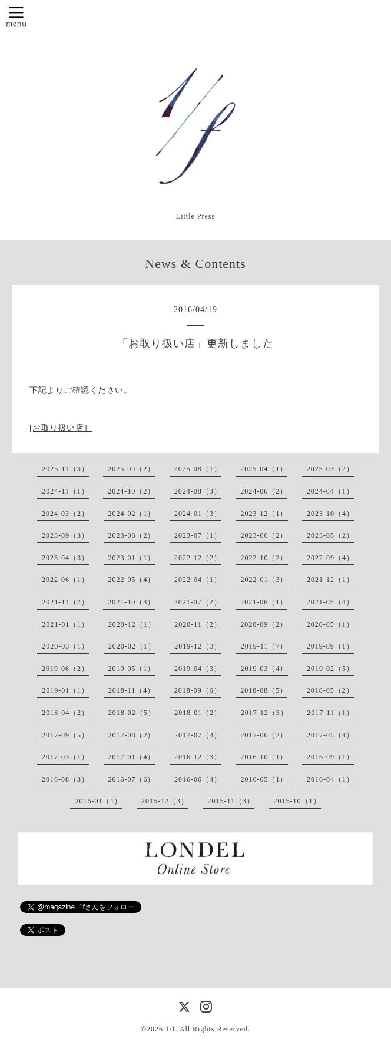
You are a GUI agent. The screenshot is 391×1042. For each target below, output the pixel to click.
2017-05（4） (330, 735)
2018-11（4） (131, 690)
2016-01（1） (98, 801)
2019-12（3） (197, 646)
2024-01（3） (197, 514)
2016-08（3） (65, 779)
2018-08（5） (263, 690)
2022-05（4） (131, 579)
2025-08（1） (197, 469)
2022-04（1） (197, 579)
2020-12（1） (131, 624)
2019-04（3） (197, 668)
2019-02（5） (330, 668)
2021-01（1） (65, 624)
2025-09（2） (131, 469)
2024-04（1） (330, 491)
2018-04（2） (65, 713)
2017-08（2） (131, 735)
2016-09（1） (330, 757)
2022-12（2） (197, 558)
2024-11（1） (65, 491)
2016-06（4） (197, 779)
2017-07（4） (197, 735)
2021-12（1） (330, 579)
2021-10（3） (131, 602)
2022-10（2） (264, 558)
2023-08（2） (131, 535)
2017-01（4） (131, 757)
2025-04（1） (263, 469)
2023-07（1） (197, 535)
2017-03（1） (65, 757)
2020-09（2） (263, 624)
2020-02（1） (131, 646)
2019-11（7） (264, 646)
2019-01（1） (65, 690)
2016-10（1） (264, 757)
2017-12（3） (264, 713)
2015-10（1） (297, 801)
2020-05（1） (330, 624)
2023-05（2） (330, 535)
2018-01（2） (197, 713)
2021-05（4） (330, 602)
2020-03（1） (65, 646)
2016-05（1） (264, 779)
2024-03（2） (65, 514)
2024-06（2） (263, 491)
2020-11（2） (197, 624)
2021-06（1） (263, 602)
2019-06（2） (65, 668)
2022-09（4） (330, 558)
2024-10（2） (131, 491)
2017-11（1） (330, 713)
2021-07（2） (197, 602)
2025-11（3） (65, 469)
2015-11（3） (230, 801)
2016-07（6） (131, 779)
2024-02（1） (131, 514)
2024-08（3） (197, 491)
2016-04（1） (330, 779)
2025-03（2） (330, 469)
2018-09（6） (197, 690)
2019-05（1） (131, 668)
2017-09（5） (65, 735)
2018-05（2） (330, 690)
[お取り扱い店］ (60, 428)
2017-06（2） (264, 735)
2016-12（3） (197, 757)
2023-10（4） (330, 514)
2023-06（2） (264, 535)
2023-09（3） (65, 535)
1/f (170, 1029)
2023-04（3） (65, 558)
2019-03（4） (264, 668)
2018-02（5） (131, 713)
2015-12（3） (164, 801)
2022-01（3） (264, 579)
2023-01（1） (131, 558)
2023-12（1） (264, 514)
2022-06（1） (65, 579)
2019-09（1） (330, 646)
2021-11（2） (65, 602)
